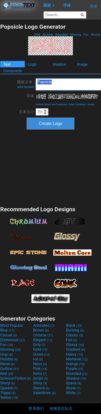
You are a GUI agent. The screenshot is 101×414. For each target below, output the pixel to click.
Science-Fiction (15, 378)
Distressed (12, 340)
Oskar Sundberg (77, 104)
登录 (93, 6)
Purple (74, 368)
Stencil (41, 388)
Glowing (75, 34)
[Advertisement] (50, 167)
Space (73, 383)
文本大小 (26, 112)
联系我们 (36, 408)
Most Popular (11, 325)
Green (41, 354)
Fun (85, 34)
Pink (37, 34)
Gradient (75, 349)
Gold (40, 349)
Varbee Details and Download (51, 104)
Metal (7, 364)
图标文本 (25, 84)
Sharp (7, 383)
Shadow (59, 64)
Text (6, 64)
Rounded (61, 34)
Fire (71, 340)
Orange (75, 364)
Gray (6, 354)
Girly (39, 344)
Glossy (95, 34)
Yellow (9, 397)
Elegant (42, 340)
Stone (73, 388)
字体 (30, 96)
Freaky (90, 104)
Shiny (40, 383)
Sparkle (48, 34)
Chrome (43, 335)
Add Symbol (25, 87)
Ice (38, 359)
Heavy (74, 354)
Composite (12, 71)
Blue (7, 330)
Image (82, 64)
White (73, 393)
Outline (9, 368)
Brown (41, 330)
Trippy (7, 393)
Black (74, 325)
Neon (40, 364)
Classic (74, 335)
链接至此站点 (61, 408)
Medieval (77, 359)
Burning (75, 330)
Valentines (44, 393)
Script (40, 378)
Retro (40, 373)
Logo (32, 64)
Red (6, 373)
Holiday (9, 359)
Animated (43, 325)
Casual (8, 335)
